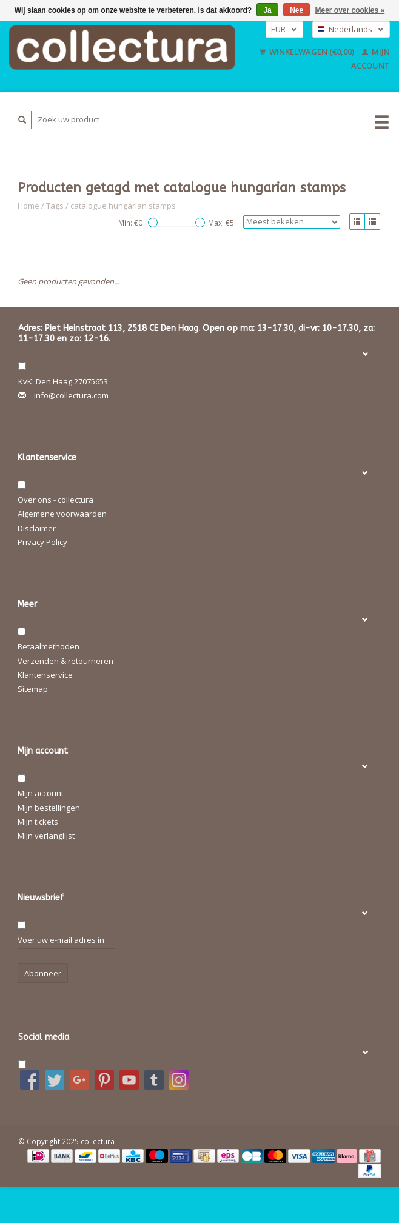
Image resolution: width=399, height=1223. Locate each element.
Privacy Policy (42, 542)
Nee (296, 10)
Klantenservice (45, 674)
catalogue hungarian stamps (123, 205)
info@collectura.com (71, 395)
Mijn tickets (38, 821)
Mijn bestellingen (49, 807)
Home (28, 205)
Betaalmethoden (48, 646)
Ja (267, 10)
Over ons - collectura (55, 499)
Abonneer (42, 973)
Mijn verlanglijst (46, 835)
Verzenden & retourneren (65, 660)
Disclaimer (37, 528)
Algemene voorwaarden (62, 513)
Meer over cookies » (350, 10)
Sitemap (33, 688)
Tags (55, 205)
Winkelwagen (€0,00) (308, 51)
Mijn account (41, 793)
